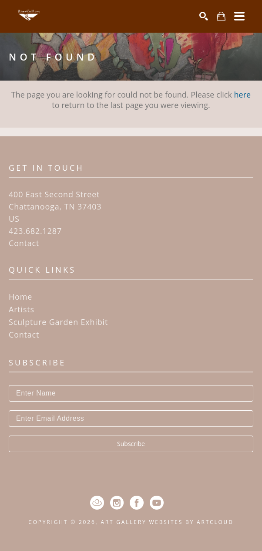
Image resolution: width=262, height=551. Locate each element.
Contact (24, 243)
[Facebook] (137, 503)
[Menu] (239, 16)
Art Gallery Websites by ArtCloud (167, 522)
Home (20, 297)
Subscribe (131, 443)
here (242, 94)
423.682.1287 (35, 231)
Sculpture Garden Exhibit (58, 322)
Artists (21, 309)
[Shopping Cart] (221, 16)
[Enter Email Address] (131, 418)
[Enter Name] (131, 393)
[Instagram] (117, 503)
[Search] (203, 16)
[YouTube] (157, 503)
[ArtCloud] (97, 503)
